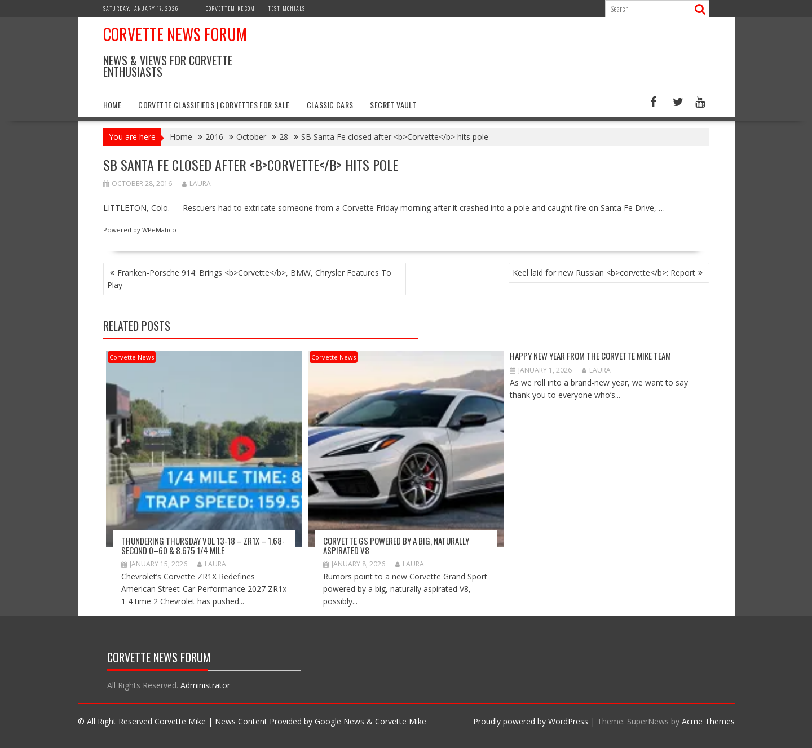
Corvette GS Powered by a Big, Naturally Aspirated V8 (396, 545)
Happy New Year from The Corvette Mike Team (590, 355)
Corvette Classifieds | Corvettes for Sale (213, 104)
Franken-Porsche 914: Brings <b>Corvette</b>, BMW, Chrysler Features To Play (249, 278)
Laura (196, 183)
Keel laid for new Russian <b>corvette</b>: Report (604, 272)
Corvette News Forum (175, 34)
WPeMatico (159, 229)
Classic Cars (330, 104)
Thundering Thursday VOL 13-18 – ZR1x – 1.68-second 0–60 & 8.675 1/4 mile (203, 545)
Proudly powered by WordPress (530, 721)
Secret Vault (393, 104)
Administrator (205, 685)
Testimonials (286, 8)
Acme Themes (708, 721)
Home (112, 104)
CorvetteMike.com (230, 8)
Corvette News (131, 357)
